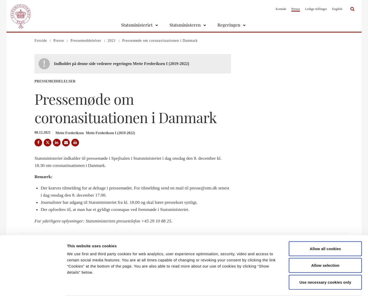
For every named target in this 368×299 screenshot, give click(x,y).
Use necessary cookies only (325, 265)
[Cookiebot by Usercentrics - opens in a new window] (33, 289)
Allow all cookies (325, 232)
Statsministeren (185, 25)
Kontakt (281, 9)
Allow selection (325, 249)
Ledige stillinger (316, 9)
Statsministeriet (137, 25)
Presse (295, 9)
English (337, 9)
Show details (268, 289)
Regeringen (228, 25)
